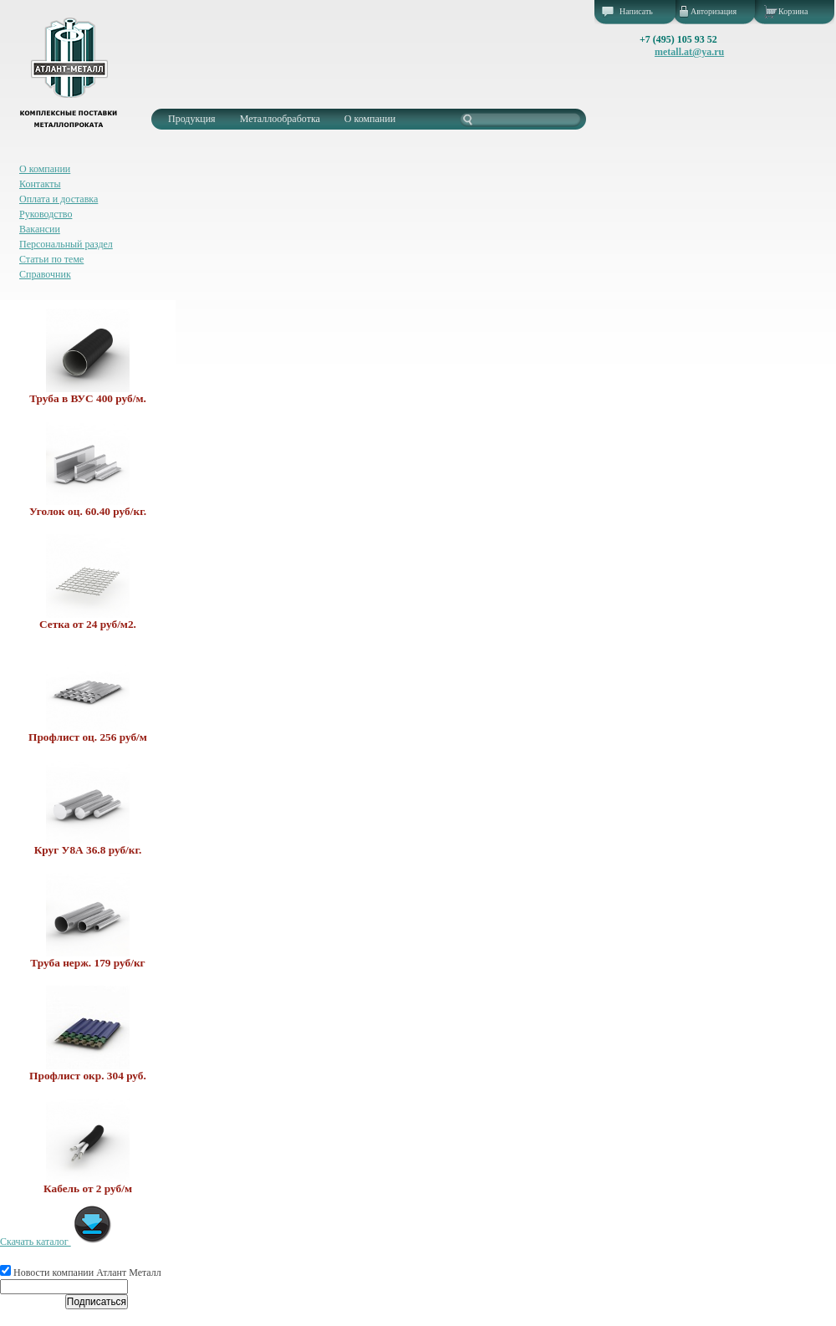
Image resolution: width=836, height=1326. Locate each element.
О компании (369, 119)
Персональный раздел (66, 244)
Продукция (192, 119)
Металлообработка (280, 119)
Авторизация (714, 11)
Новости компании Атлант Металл (80, 1272)
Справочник (45, 274)
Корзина (793, 11)
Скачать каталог (56, 1241)
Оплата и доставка (58, 199)
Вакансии (39, 229)
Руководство (45, 214)
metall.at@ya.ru (689, 52)
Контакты (40, 184)
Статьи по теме (51, 259)
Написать (636, 11)
